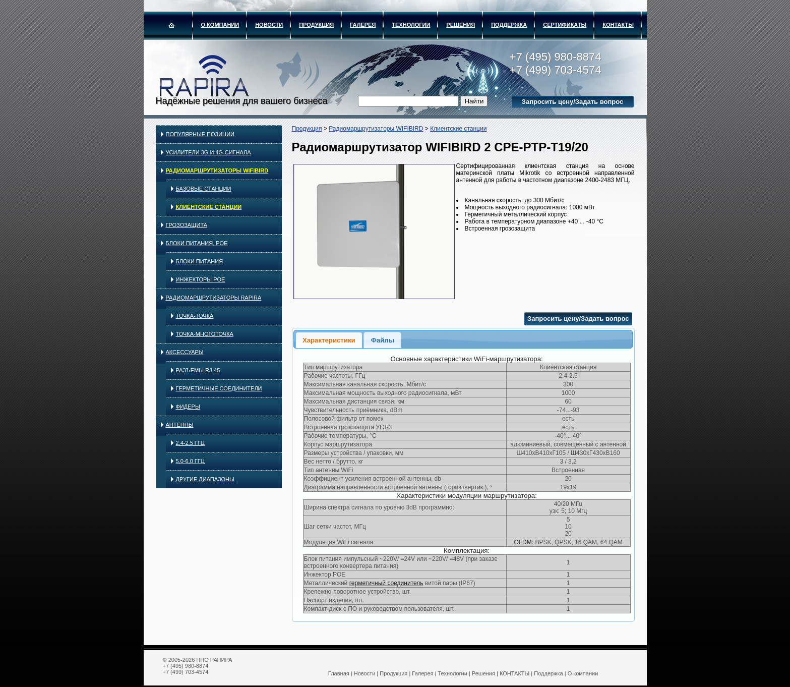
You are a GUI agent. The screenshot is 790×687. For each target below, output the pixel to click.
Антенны (180, 425)
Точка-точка (195, 316)
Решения (460, 25)
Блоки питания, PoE (197, 243)
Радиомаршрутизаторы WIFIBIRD (217, 170)
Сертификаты (564, 25)
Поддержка (509, 25)
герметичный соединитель (386, 583)
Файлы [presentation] (382, 340)
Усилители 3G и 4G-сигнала (208, 152)
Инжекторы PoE (200, 279)
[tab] (328, 340)
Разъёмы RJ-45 (198, 370)
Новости (269, 25)
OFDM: (523, 542)
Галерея (363, 25)
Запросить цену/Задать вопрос (572, 101)
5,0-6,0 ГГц (190, 461)
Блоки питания (199, 261)
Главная (338, 673)
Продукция (316, 25)
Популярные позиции (200, 134)
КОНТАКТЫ (618, 25)
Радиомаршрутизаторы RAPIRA (214, 298)
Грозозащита (187, 225)
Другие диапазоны (205, 479)
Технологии (411, 25)
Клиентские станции (209, 207)
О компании (220, 25)
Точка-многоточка (204, 334)
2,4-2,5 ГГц (190, 443)
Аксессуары (185, 352)
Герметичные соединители (219, 388)
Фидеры (188, 407)
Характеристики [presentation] (328, 340)
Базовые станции (203, 189)
